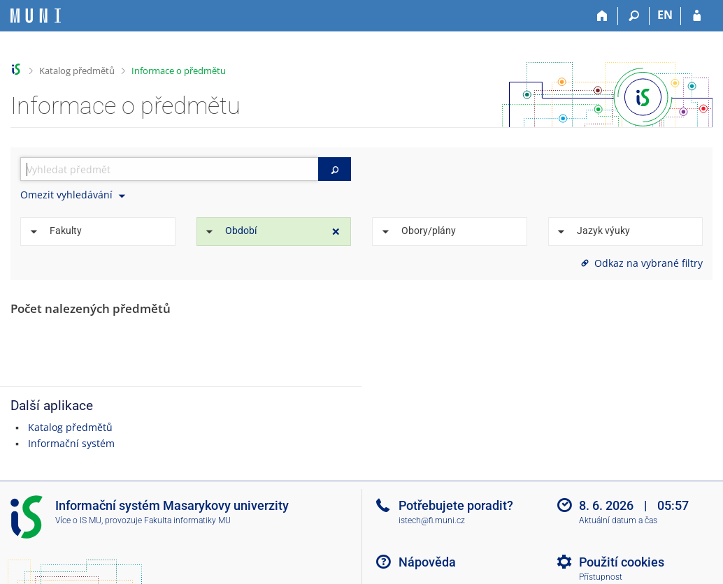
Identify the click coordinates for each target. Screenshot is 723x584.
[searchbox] (169, 169)
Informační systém (71, 443)
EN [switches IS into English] (665, 14)
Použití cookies (621, 562)
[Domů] (602, 16)
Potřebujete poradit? (456, 505)
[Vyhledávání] (634, 16)
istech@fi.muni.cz (432, 520)
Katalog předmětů (77, 70)
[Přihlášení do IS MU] (697, 16)
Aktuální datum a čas (618, 520)
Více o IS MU (78, 520)
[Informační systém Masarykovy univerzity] (35, 15)
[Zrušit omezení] (336, 232)
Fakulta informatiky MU (187, 520)
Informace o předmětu (178, 70)
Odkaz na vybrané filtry (641, 263)
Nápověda (427, 562)
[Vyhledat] (334, 169)
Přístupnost (600, 577)
